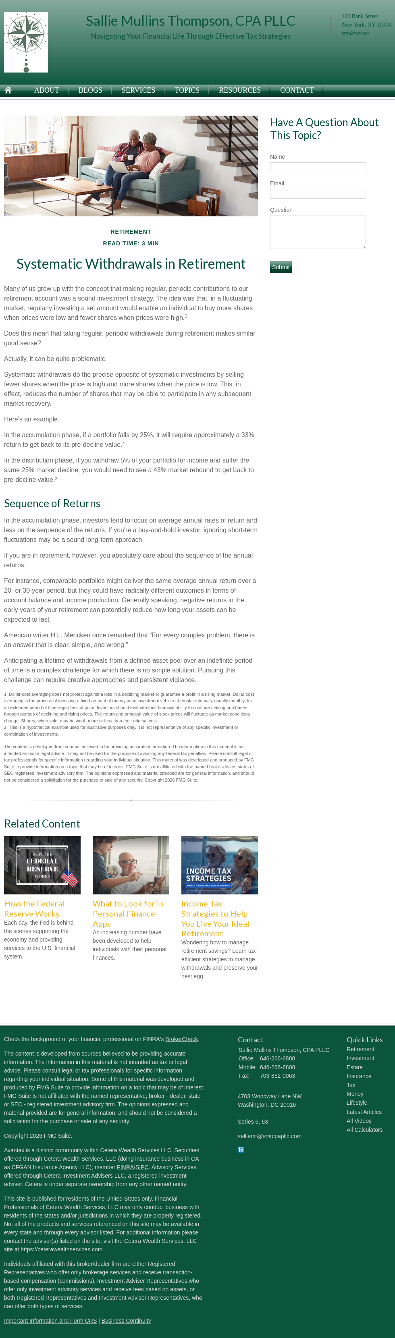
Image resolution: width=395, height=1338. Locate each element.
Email (277, 183)
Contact (297, 90)
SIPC (142, 1167)
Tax (351, 1085)
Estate (355, 1067)
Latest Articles (364, 1112)
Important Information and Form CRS (50, 1320)
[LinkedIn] (241, 1151)
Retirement (360, 1049)
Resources (240, 90)
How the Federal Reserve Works (34, 908)
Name (277, 157)
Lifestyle (357, 1102)
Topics (187, 90)
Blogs (90, 90)
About (46, 90)
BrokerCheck (181, 1039)
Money (355, 1094)
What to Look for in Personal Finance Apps (128, 913)
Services (139, 90)
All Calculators (365, 1129)
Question (281, 210)
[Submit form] (281, 267)
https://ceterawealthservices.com (61, 1249)
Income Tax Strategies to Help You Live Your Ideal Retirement (215, 918)
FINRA (125, 1167)
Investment (360, 1058)
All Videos (359, 1121)
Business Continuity (126, 1320)
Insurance (359, 1076)
